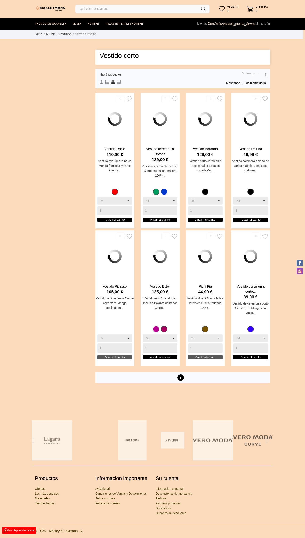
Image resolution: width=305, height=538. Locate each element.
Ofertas (40, 488)
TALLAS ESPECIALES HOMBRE (124, 23)
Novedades (42, 498)
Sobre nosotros (105, 498)
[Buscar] (142, 9)
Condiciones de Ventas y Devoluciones (121, 493)
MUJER (77, 23)
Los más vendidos (47, 493)
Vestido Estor (160, 291)
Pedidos (161, 498)
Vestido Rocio (114, 149)
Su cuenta (167, 478)
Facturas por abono (168, 503)
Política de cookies (107, 503)
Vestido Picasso (115, 291)
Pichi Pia (205, 291)
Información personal (169, 488)
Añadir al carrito (115, 222)
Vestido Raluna (250, 149)
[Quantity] (114, 210)
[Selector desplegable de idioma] (215, 23)
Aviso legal (102, 488)
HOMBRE (93, 23)
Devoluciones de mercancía (174, 493)
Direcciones (163, 508)
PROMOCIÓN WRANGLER (50, 23)
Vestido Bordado (205, 149)
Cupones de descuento (171, 513)
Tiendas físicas (45, 503)
